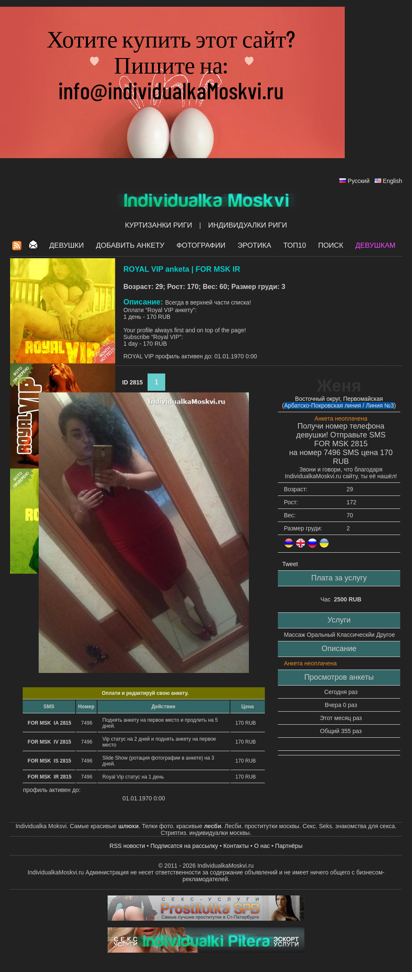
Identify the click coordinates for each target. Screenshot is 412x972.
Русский (359, 180)
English (392, 180)
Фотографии (201, 245)
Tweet (290, 564)
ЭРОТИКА (254, 245)
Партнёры (288, 845)
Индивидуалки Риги (247, 225)
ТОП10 (294, 245)
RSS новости (127, 845)
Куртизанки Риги (158, 225)
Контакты (235, 845)
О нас (261, 845)
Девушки (66, 245)
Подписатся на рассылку (184, 845)
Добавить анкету (130, 245)
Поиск (330, 245)
